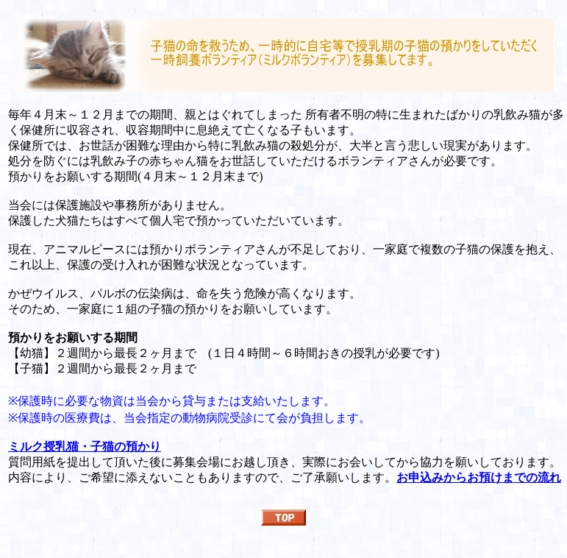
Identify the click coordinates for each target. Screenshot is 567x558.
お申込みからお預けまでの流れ (478, 477)
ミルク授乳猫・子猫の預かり (84, 446)
